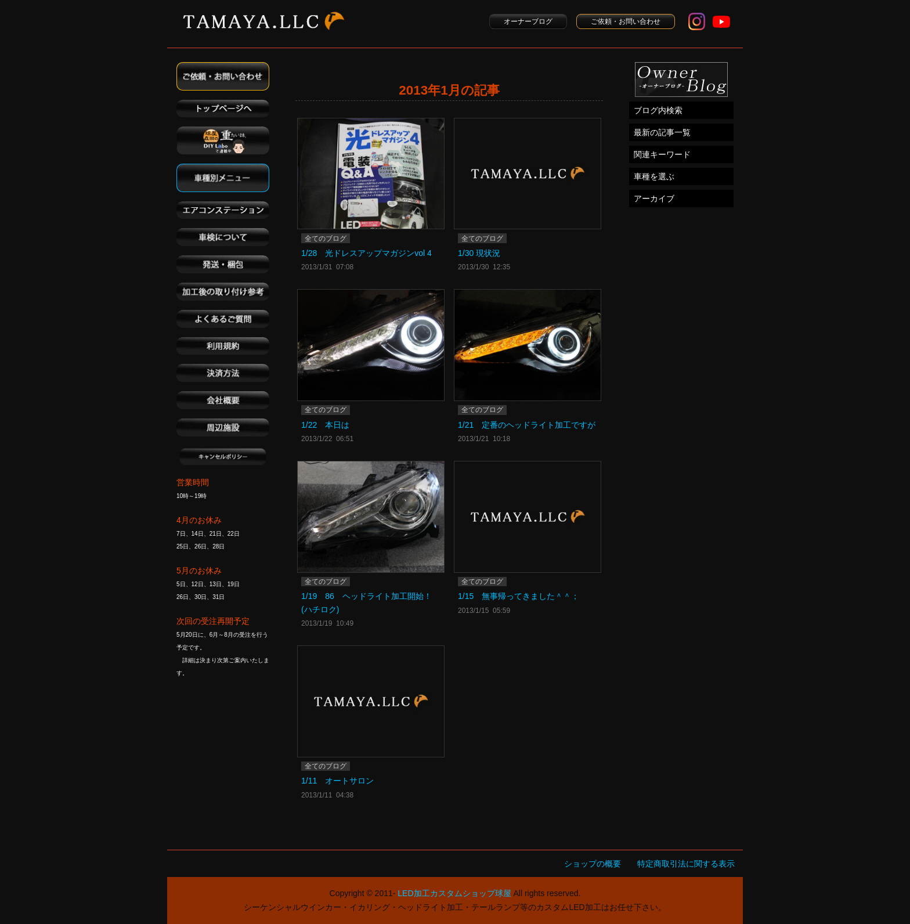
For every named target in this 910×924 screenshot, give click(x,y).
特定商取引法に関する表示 (686, 863)
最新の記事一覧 (662, 132)
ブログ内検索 (658, 110)
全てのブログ (325, 238)
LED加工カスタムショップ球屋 (454, 893)
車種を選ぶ (654, 176)
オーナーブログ (528, 21)
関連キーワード (662, 154)
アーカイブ (654, 198)
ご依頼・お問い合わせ (625, 21)
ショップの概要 (592, 863)
